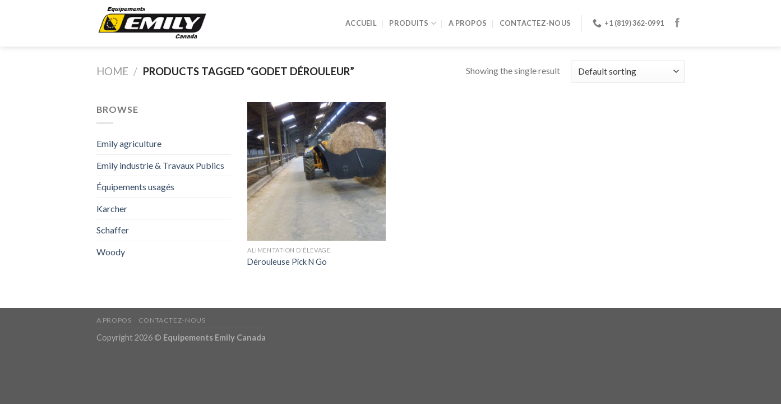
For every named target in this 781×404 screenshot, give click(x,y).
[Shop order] (628, 71)
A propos (468, 23)
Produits (412, 23)
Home (112, 71)
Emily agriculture (128, 143)
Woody (110, 251)
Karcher (111, 208)
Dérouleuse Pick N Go (287, 262)
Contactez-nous (535, 23)
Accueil (361, 23)
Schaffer (112, 229)
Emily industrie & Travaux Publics (160, 165)
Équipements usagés (135, 186)
